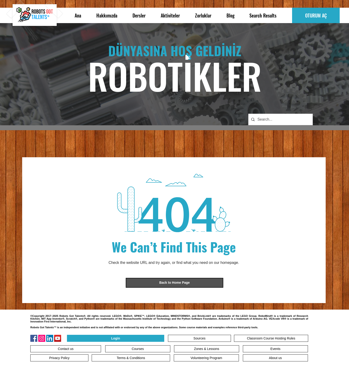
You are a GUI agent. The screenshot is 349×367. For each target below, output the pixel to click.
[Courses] (137, 348)
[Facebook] (33, 338)
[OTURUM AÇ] (316, 15)
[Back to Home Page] (174, 283)
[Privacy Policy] (59, 357)
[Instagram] (41, 338)
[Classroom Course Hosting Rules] (271, 338)
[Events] (275, 348)
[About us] (275, 357)
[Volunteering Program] (206, 357)
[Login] (115, 338)
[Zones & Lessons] (206, 348)
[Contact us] (65, 348)
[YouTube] (57, 338)
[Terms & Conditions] (131, 357)
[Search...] (280, 119)
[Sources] (199, 338)
